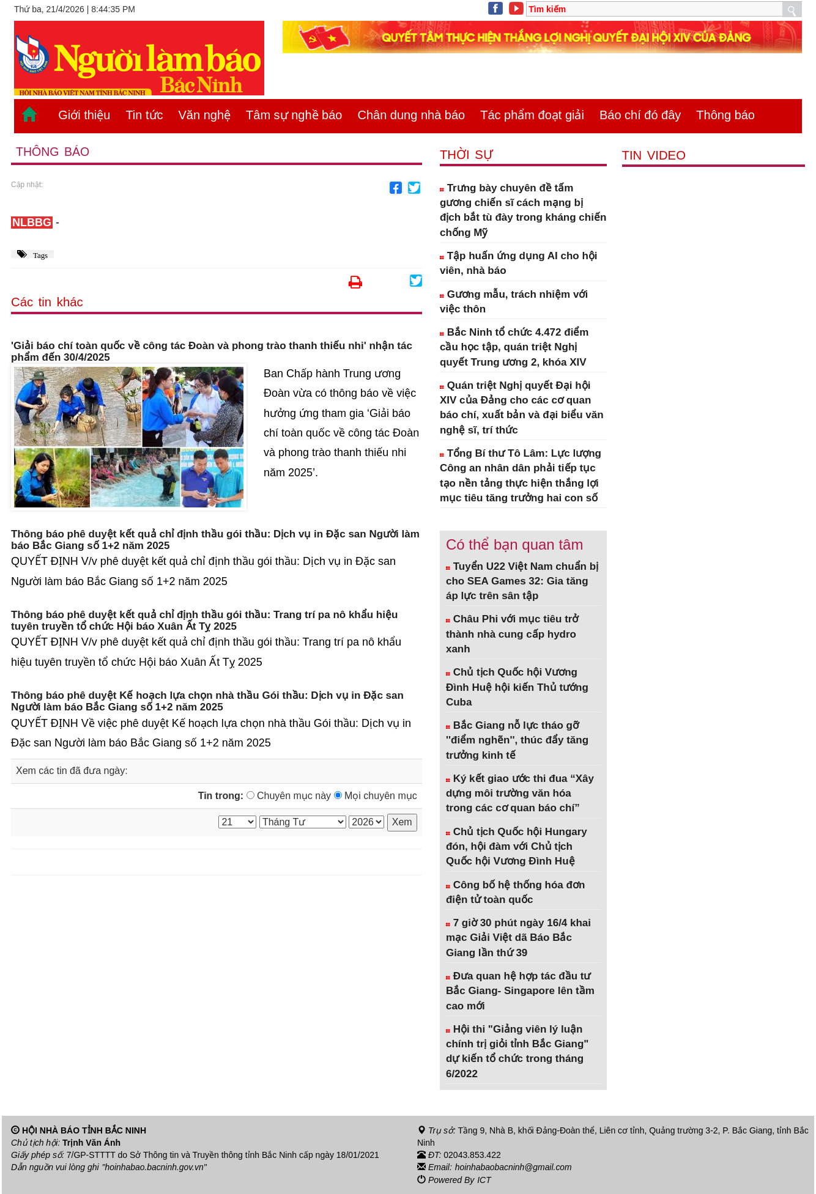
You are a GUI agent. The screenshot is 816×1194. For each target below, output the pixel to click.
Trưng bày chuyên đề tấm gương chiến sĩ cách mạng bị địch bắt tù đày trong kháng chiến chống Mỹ (523, 210)
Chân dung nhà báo (411, 115)
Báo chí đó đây (640, 115)
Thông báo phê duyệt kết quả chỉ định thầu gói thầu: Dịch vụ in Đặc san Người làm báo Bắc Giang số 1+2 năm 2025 (215, 540)
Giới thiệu (84, 115)
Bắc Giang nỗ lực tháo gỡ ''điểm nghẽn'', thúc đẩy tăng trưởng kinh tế (517, 740)
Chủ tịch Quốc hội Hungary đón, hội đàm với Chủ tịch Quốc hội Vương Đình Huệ (516, 847)
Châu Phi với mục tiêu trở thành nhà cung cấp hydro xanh (512, 634)
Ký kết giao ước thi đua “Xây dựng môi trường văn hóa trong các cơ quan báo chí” (520, 793)
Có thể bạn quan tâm (514, 544)
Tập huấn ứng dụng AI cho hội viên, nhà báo (519, 263)
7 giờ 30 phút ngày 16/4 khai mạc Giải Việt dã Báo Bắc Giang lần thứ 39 (518, 938)
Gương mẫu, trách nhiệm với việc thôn (514, 302)
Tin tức (144, 115)
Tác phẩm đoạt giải (532, 115)
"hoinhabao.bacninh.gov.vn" (154, 1167)
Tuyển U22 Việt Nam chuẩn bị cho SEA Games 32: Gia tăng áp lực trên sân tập (522, 581)
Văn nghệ (205, 115)
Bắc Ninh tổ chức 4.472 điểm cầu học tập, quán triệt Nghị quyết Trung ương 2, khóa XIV (514, 347)
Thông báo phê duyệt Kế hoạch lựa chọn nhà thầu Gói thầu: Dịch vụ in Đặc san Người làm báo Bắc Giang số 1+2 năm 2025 (207, 701)
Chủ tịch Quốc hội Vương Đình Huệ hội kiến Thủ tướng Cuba (517, 687)
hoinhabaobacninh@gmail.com (514, 1167)
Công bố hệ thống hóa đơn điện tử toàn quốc (515, 892)
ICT (484, 1179)
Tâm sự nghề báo (294, 115)
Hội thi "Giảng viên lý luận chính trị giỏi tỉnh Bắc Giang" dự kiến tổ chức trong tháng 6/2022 (517, 1051)
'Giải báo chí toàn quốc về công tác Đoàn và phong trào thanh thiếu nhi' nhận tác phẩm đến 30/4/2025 (211, 352)
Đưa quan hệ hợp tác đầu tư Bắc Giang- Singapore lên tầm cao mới (520, 991)
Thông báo (725, 115)
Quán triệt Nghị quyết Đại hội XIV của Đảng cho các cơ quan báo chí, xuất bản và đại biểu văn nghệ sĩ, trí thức (522, 408)
